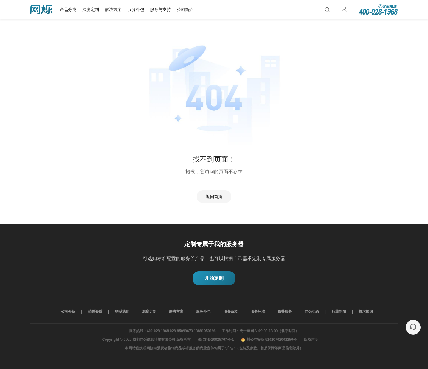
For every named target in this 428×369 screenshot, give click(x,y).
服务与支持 (160, 9)
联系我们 (122, 311)
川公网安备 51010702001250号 (269, 339)
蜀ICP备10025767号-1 (216, 339)
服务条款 (231, 311)
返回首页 (214, 196)
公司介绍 (68, 311)
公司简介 (185, 9)
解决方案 (113, 9)
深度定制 (90, 9)
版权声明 (311, 339)
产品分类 (68, 9)
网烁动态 (312, 311)
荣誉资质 (95, 311)
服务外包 (136, 9)
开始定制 (214, 278)
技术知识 (366, 311)
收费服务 (285, 311)
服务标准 (258, 311)
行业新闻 (339, 311)
